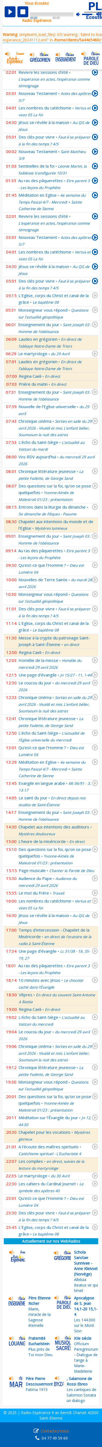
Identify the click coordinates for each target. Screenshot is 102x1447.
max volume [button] (99, 14)
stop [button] (22, 11)
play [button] (10, 11)
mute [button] (81, 14)
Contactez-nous (55, 1431)
